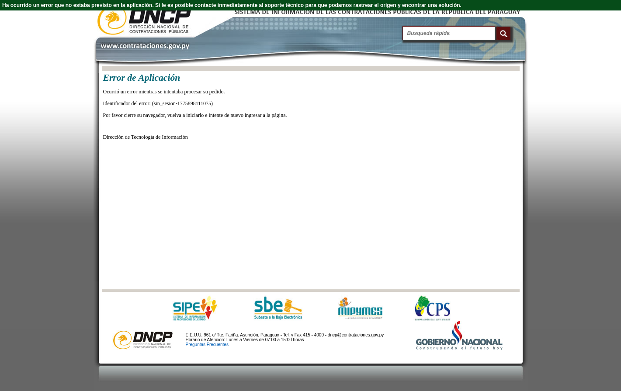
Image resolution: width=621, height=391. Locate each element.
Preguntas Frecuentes (207, 344)
